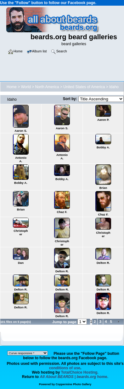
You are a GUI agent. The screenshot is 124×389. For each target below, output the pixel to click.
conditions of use (64, 368)
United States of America (84, 87)
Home (12, 87)
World (26, 87)
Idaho (114, 87)
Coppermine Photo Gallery (74, 384)
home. (74, 377)
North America (47, 87)
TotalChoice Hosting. (80, 372)
